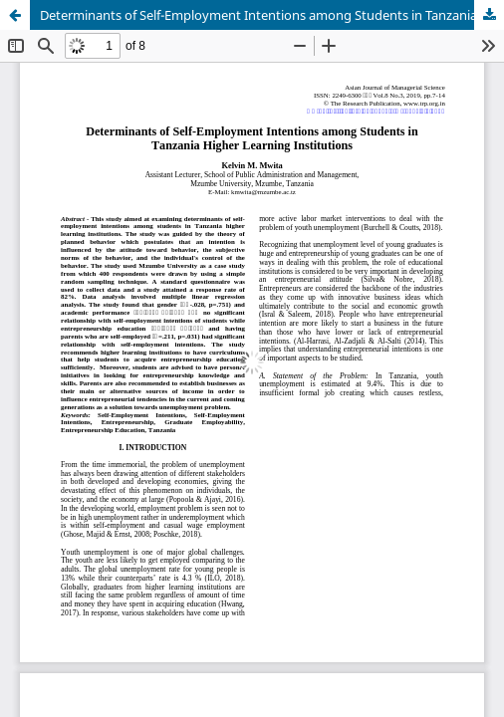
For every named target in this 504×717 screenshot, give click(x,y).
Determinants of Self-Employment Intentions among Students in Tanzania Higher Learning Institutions (272, 15)
